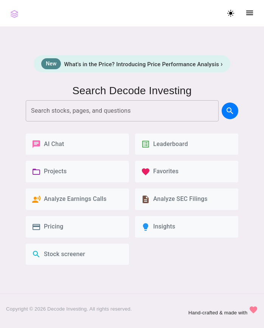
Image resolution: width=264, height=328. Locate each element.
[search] (230, 111)
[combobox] (122, 110)
